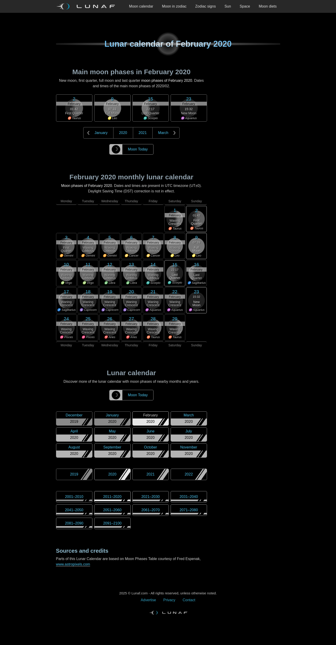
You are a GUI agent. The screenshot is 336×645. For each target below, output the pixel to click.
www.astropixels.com (73, 564)
